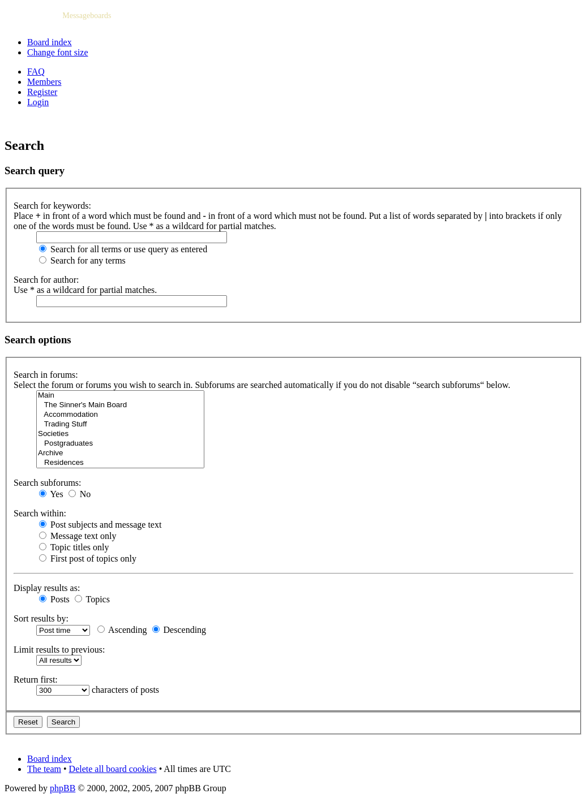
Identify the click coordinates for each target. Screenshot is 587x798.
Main (120, 395)
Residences (120, 463)
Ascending (122, 630)
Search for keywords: (52, 205)
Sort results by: (41, 618)
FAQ (36, 71)
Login (38, 102)
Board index (49, 42)
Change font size (57, 52)
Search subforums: (48, 483)
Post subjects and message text (100, 524)
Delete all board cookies (113, 769)
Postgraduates (120, 443)
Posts (54, 599)
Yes (51, 494)
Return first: (36, 679)
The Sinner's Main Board (120, 405)
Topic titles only (74, 547)
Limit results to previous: (59, 649)
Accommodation (120, 415)
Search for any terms (82, 260)
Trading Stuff (120, 424)
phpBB (62, 788)
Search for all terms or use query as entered (123, 249)
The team (44, 769)
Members (44, 82)
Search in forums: (46, 374)
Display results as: (47, 588)
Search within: (40, 513)
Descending (179, 630)
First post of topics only (87, 558)
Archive (120, 453)
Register (42, 92)
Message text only (77, 536)
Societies (120, 434)
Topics (92, 599)
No (79, 494)
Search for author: (46, 279)
